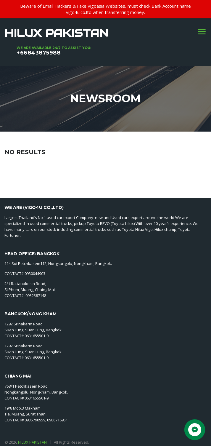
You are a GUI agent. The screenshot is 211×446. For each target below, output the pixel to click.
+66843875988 (38, 52)
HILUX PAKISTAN (33, 442)
